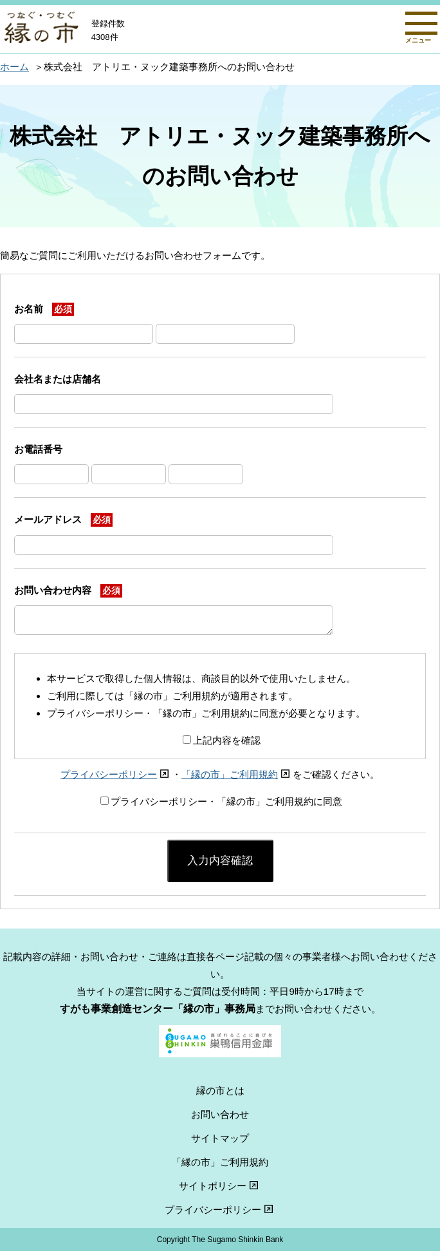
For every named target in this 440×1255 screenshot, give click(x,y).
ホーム (14, 66)
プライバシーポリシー (116, 778)
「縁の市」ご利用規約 (237, 778)
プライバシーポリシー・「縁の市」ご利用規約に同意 (221, 805)
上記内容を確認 (222, 744)
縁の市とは (220, 1094)
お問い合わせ (220, 1118)
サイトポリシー (220, 1189)
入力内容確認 (220, 864)
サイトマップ (220, 1142)
